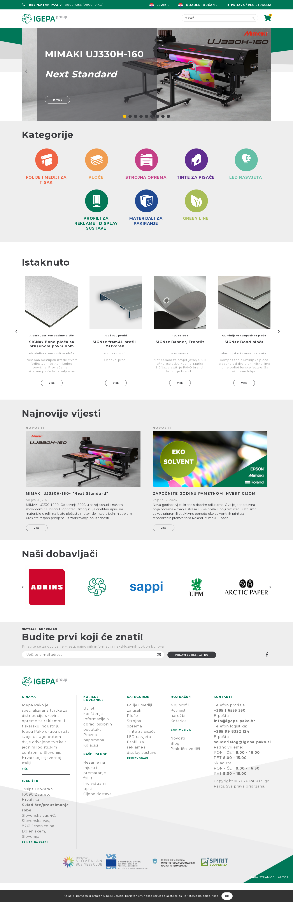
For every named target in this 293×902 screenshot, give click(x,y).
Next (279, 350)
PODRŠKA (257, 32)
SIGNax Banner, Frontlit (180, 361)
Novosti (177, 758)
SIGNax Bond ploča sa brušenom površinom (51, 363)
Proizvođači (172, 32)
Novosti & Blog (216, 32)
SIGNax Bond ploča (244, 361)
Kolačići (90, 765)
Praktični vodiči (185, 768)
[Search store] (215, 18)
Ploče (132, 735)
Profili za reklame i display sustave (141, 766)
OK (227, 896)
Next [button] (270, 606)
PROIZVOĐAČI (137, 777)
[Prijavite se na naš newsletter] (93, 674)
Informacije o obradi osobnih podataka (97, 743)
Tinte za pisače (141, 751)
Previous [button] (23, 606)
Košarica (178, 740)
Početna (32, 32)
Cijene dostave (97, 813)
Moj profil (179, 725)
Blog (175, 763)
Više (57, 112)
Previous (16, 350)
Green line (132, 32)
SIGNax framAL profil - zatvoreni (116, 363)
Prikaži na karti (35, 861)
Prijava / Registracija (251, 5)
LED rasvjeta (139, 756)
